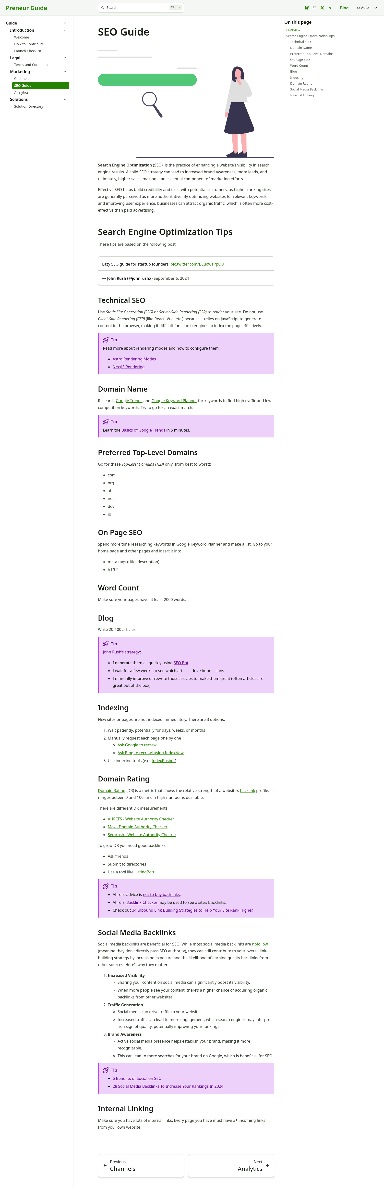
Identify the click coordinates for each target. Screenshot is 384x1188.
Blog (344, 8)
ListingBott (144, 872)
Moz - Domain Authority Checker (138, 827)
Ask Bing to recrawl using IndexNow (151, 752)
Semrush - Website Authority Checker (142, 834)
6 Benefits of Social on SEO (137, 1078)
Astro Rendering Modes (134, 359)
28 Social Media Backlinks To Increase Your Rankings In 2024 (168, 1086)
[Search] (141, 8)
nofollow (260, 944)
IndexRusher (163, 760)
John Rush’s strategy (121, 652)
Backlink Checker (141, 902)
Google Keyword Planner (174, 400)
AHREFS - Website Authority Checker (141, 819)
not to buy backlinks (161, 894)
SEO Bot (181, 662)
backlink (247, 790)
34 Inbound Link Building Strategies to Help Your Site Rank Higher (192, 910)
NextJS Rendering (129, 367)
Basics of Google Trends (143, 430)
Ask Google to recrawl (137, 745)
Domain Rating (111, 790)
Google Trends (129, 400)
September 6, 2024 (171, 278)
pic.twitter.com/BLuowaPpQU (197, 264)
